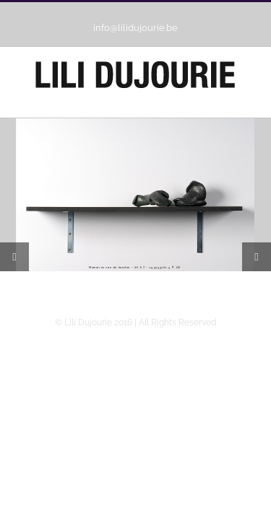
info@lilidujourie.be (135, 27)
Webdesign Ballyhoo (135, 489)
